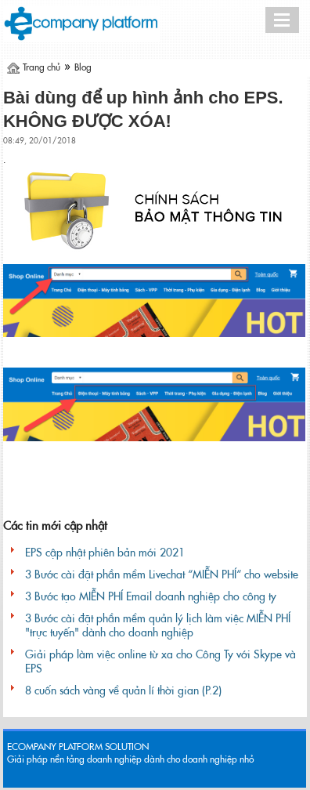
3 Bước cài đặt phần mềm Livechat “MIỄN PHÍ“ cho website (161, 574)
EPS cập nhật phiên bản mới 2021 (105, 552)
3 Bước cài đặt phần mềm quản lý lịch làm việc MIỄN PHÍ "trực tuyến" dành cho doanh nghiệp (157, 625)
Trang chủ (41, 67)
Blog (83, 67)
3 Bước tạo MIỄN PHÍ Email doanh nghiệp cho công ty (150, 596)
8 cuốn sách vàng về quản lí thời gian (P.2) (123, 690)
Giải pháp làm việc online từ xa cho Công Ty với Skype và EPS (160, 661)
